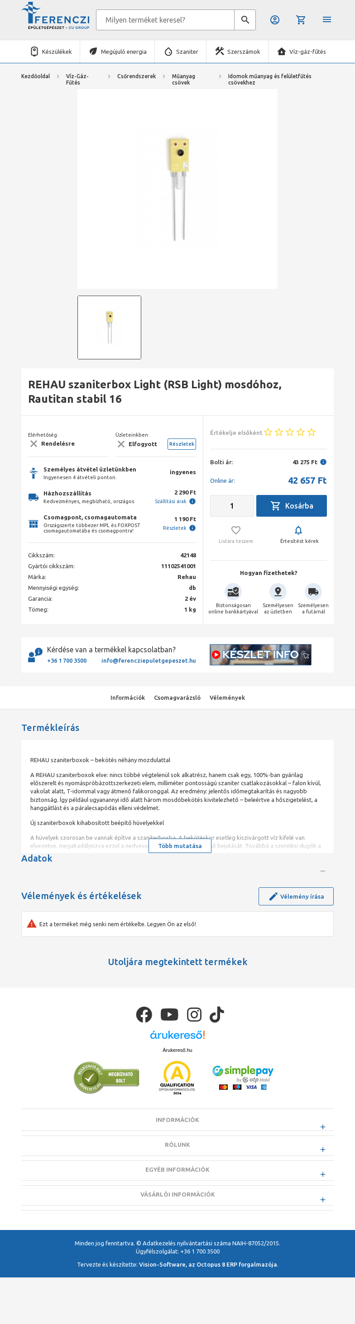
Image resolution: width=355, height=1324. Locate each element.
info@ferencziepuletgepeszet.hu (148, 660)
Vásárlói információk (177, 1263)
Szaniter (187, 51)
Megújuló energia (124, 51)
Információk (177, 1189)
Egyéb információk (177, 1238)
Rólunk (177, 1214)
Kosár (301, 19)
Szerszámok (243, 51)
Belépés (274, 19)
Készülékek (57, 51)
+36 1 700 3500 (66, 660)
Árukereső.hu (177, 1119)
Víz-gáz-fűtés (307, 51)
